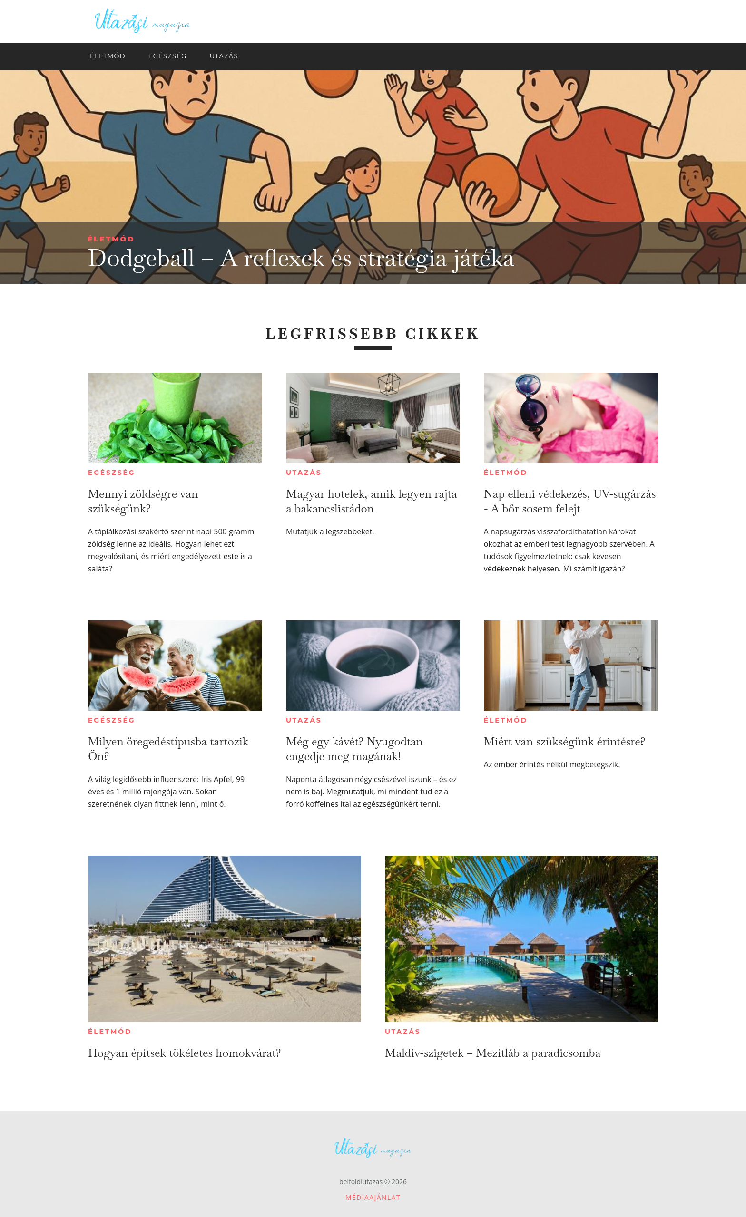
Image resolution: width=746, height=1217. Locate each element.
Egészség (111, 472)
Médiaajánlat (373, 1197)
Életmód (111, 238)
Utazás (304, 472)
